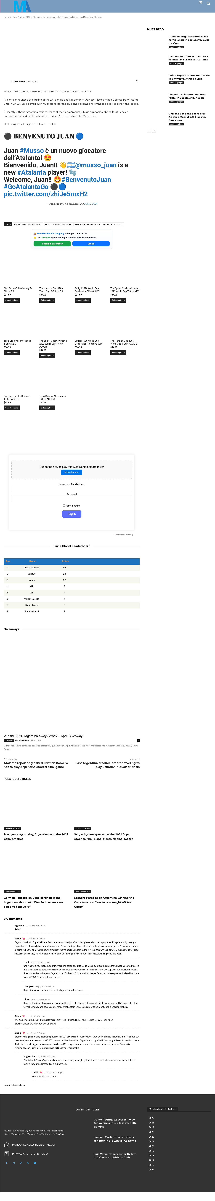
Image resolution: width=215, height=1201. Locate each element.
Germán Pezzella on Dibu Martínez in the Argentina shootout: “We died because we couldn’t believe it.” (35, 909)
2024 (151, 1136)
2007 (151, 1178)
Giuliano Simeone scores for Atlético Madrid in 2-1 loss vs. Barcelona (188, 117)
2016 (151, 1174)
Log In (91, 243)
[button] (208, 3)
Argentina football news (28, 224)
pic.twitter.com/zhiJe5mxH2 (46, 194)
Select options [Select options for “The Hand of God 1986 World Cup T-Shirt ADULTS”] (118, 353)
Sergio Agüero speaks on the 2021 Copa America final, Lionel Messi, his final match (105, 838)
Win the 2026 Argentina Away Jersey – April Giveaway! (43, 736)
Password (72, 494)
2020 (151, 1155)
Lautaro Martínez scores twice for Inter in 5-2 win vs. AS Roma (190, 58)
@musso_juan (96, 165)
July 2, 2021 (90, 203)
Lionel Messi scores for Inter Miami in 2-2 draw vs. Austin (188, 96)
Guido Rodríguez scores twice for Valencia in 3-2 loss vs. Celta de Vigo (189, 40)
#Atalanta (31, 172)
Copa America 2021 (12, 828)
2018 (151, 1164)
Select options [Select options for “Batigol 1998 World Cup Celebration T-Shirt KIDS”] (82, 300)
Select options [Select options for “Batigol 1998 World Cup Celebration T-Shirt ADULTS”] (82, 353)
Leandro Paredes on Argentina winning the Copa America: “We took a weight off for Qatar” (103, 906)
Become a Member (52, 243)
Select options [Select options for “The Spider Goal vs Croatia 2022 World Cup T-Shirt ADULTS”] (47, 356)
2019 (151, 1160)
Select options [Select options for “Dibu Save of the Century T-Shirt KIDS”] (11, 300)
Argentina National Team (58, 224)
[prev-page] (149, 131)
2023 (151, 1141)
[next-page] (154, 131)
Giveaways (9, 740)
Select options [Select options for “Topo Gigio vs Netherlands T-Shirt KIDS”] (11, 353)
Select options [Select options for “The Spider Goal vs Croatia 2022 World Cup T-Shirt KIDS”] (118, 300)
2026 (151, 1127)
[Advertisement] (72, 49)
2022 (151, 1145)
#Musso (32, 150)
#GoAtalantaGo (26, 187)
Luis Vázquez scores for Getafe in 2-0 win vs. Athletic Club (190, 77)
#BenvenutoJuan (86, 179)
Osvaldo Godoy (22, 740)
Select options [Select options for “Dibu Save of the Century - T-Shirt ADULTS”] (11, 408)
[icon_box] (26, 1162)
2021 (151, 1150)
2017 (151, 1169)
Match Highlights (176, 47)
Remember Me (71, 505)
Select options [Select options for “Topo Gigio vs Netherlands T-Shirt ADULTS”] (47, 408)
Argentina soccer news (87, 224)
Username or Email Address (71, 484)
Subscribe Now (71, 472)
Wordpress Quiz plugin (124, 535)
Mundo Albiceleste (113, 224)
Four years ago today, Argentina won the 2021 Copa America (34, 836)
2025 (151, 1131)
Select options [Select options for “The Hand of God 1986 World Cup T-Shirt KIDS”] (47, 300)
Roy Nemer (19, 81)
